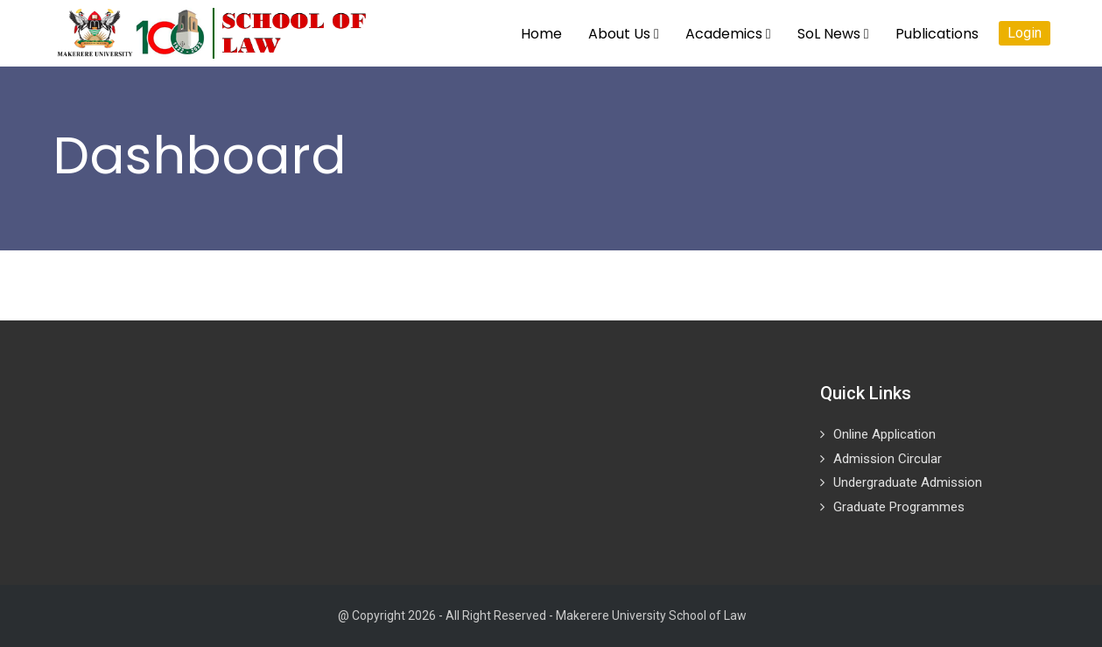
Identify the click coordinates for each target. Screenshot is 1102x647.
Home (541, 34)
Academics (728, 34)
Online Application (884, 434)
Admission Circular (887, 459)
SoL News (833, 34)
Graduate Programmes (899, 507)
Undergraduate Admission (907, 482)
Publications (937, 34)
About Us (623, 34)
